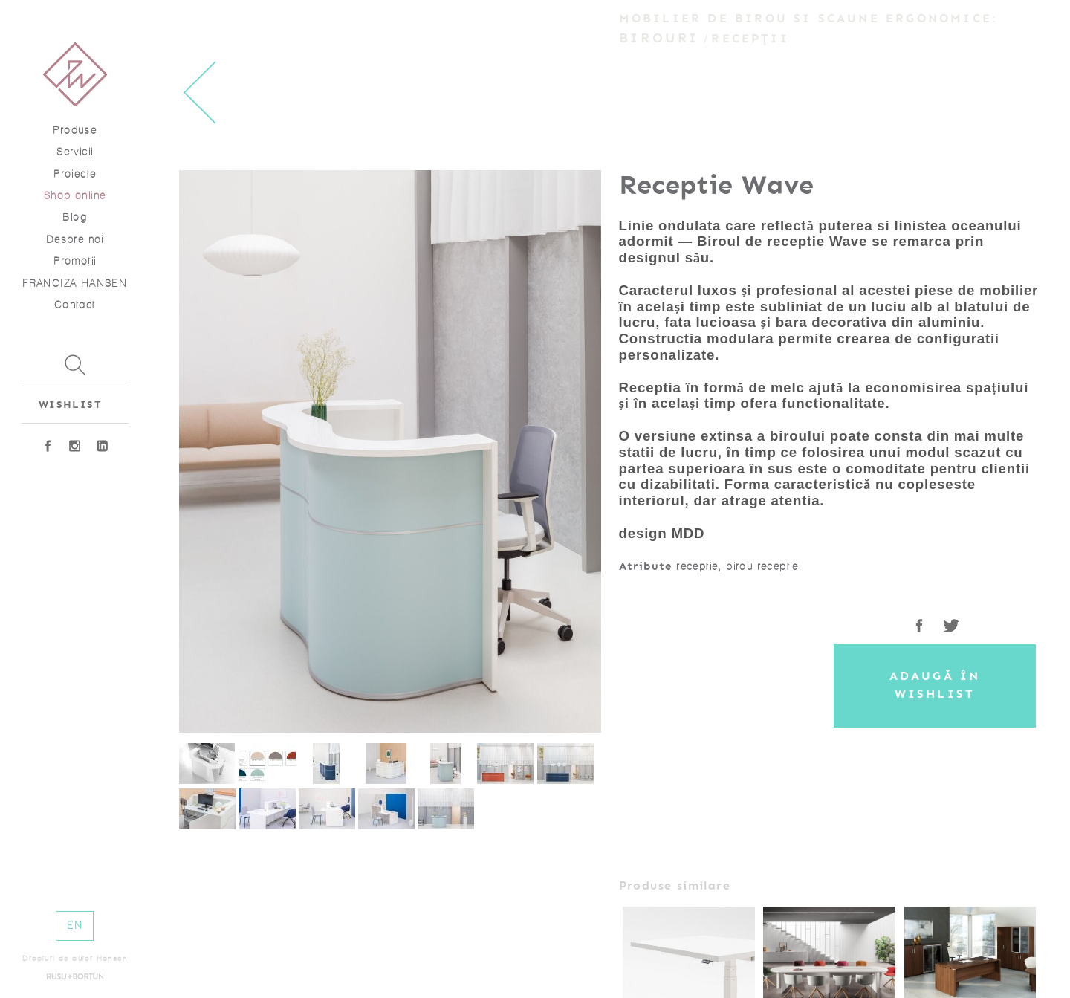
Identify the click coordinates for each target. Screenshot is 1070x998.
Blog (74, 217)
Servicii (74, 152)
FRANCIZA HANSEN (74, 283)
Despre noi (75, 239)
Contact (75, 305)
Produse (75, 130)
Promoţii (75, 261)
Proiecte (75, 174)
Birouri (659, 38)
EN (74, 925)
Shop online (75, 195)
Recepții (750, 38)
